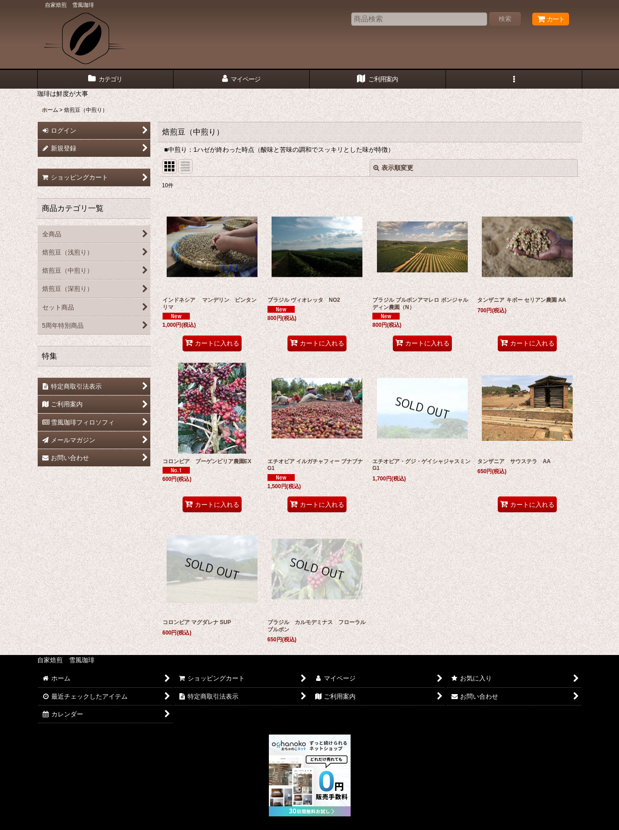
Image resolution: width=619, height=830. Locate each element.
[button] (514, 79)
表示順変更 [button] (393, 167)
